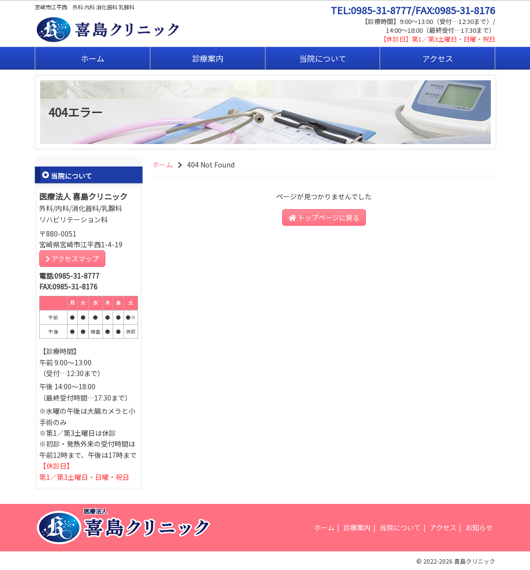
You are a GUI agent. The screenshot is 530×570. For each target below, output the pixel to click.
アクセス (437, 58)
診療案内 (207, 58)
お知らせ (479, 527)
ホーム (92, 58)
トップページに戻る (324, 217)
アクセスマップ (72, 258)
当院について (322, 58)
